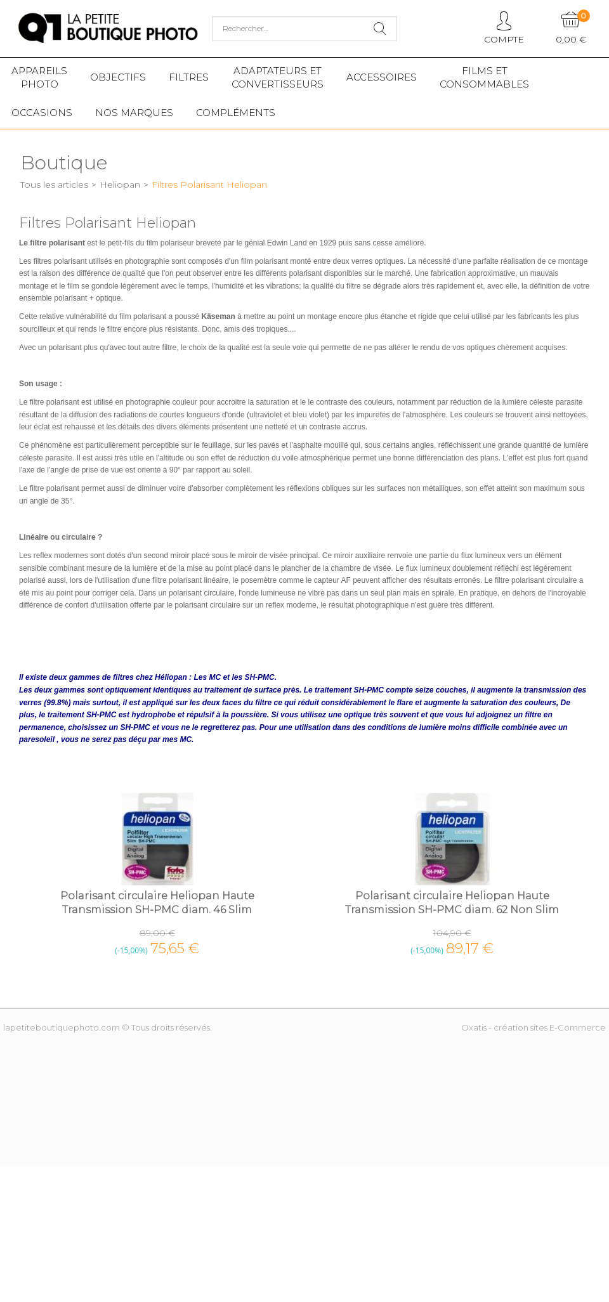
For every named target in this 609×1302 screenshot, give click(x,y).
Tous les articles (54, 184)
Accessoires (381, 77)
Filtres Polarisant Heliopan (209, 184)
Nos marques (134, 113)
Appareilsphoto (39, 77)
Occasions (41, 113)
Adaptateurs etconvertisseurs (278, 77)
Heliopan (120, 184)
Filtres (189, 77)
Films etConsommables (484, 77)
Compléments (235, 113)
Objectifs (118, 77)
